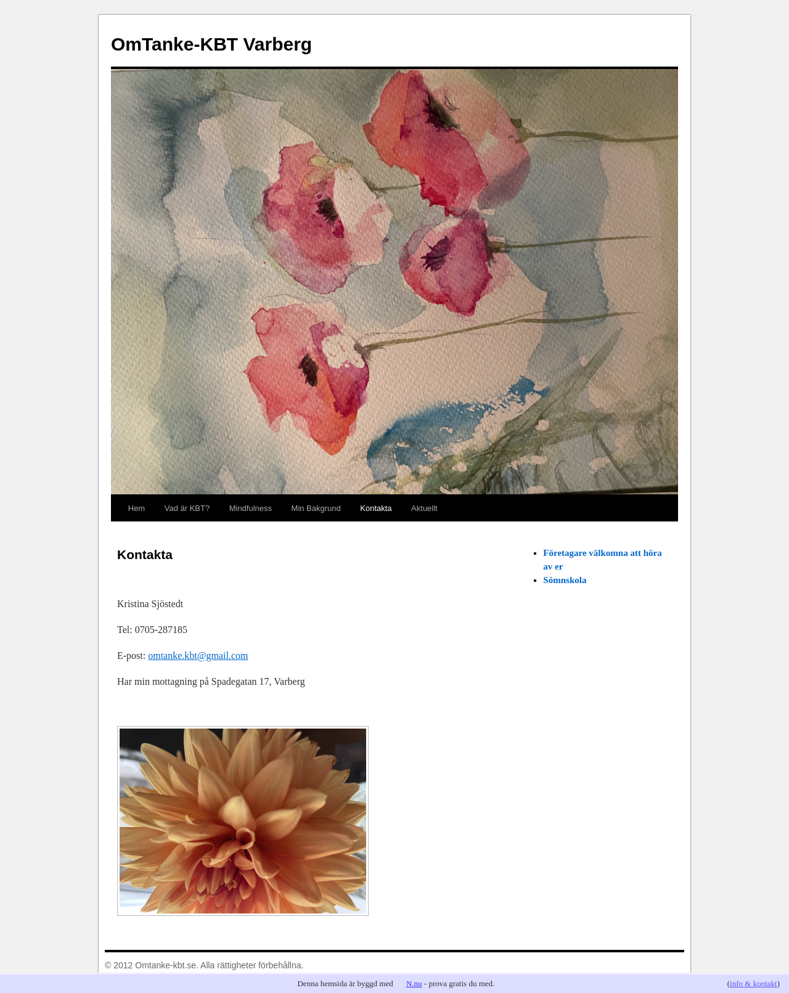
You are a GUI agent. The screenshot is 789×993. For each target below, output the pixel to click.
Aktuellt (424, 508)
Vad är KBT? (187, 508)
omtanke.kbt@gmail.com (198, 655)
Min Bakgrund (316, 508)
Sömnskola (564, 580)
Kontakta (375, 508)
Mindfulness (250, 508)
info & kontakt (753, 983)
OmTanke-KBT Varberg (211, 44)
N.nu (414, 983)
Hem (136, 508)
